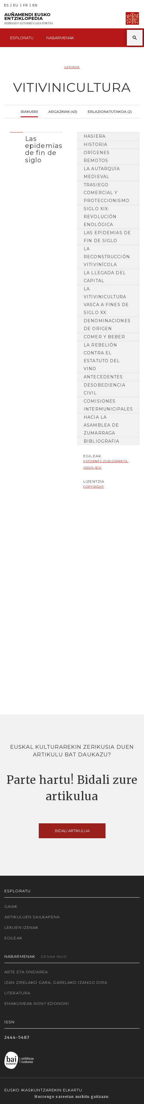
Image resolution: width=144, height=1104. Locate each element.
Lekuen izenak (21, 927)
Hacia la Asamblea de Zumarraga (101, 425)
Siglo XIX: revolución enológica (100, 216)
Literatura (17, 993)
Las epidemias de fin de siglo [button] (43, 149)
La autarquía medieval (102, 172)
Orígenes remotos (97, 156)
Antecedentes (103, 377)
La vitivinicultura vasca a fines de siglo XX (106, 300)
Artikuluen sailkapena (32, 917)
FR (25, 5)
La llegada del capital (105, 276)
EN (35, 5)
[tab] (36, 148)
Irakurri (29, 111)
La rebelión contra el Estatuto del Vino (102, 356)
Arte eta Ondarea (26, 972)
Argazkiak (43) (62, 111)
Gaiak (11, 906)
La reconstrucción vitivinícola (107, 256)
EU (15, 5)
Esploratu (22, 37)
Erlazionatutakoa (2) (110, 111)
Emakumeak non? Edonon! (36, 1003)
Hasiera (95, 136)
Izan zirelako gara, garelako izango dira (55, 982)
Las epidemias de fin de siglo (107, 236)
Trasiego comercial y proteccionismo (106, 192)
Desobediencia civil (104, 389)
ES (6, 5)
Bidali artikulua (72, 830)
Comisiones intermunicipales (108, 405)
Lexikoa (72, 67)
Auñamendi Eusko (28, 18)
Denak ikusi (54, 956)
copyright (93, 487)
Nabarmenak (60, 37)
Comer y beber (104, 336)
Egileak (13, 938)
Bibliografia (101, 441)
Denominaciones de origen (107, 324)
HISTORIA (95, 144)
